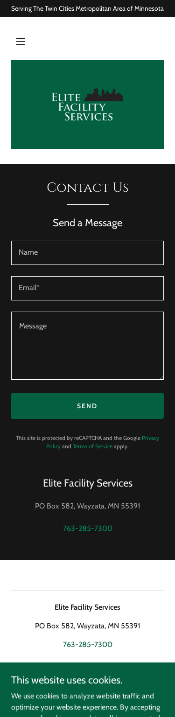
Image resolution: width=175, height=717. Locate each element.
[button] (20, 41)
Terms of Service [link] (92, 446)
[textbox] (87, 253)
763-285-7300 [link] (87, 528)
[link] (87, 104)
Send (87, 406)
